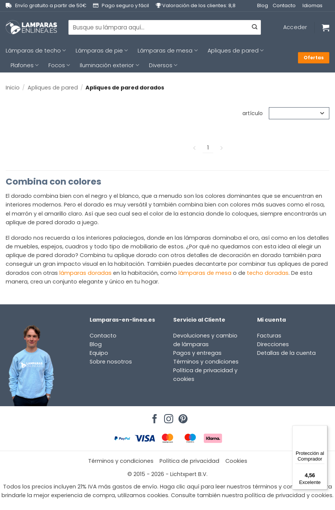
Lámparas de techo (36, 50)
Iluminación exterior (109, 65)
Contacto (284, 5)
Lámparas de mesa (167, 50)
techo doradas (267, 273)
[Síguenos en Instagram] (167, 417)
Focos (59, 65)
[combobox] (164, 27)
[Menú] (322, 430)
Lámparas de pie (102, 50)
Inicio (13, 87)
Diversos (163, 65)
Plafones (25, 65)
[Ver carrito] (325, 27)
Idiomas (312, 5)
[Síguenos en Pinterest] (182, 417)
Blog (262, 5)
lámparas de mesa (204, 273)
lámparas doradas (85, 273)
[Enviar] (254, 27)
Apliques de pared (236, 50)
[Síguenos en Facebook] (153, 417)
